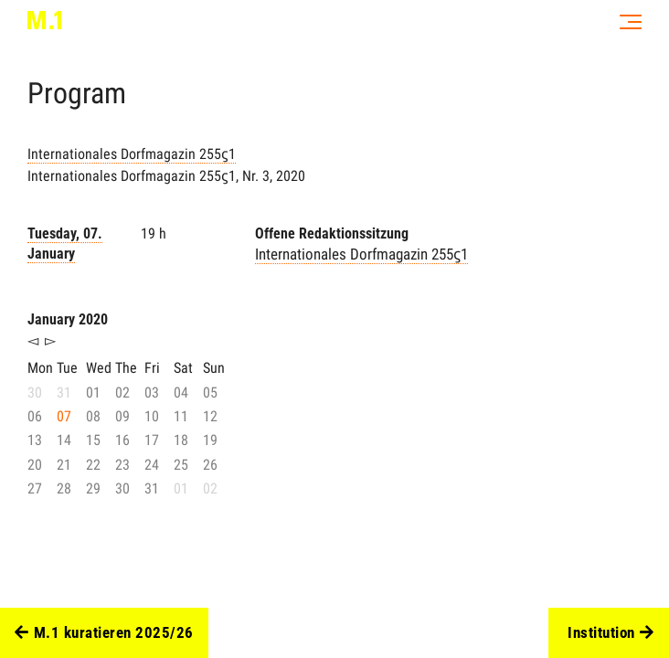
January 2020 (67, 319)
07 (64, 416)
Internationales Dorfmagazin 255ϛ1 (131, 154)
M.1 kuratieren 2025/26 (104, 633)
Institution (610, 633)
